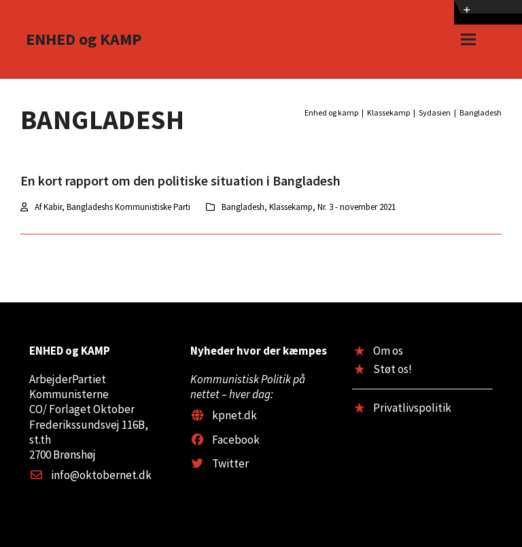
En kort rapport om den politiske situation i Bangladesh (180, 180)
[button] (468, 40)
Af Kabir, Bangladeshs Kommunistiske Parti (112, 207)
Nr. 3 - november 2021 (356, 207)
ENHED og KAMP (83, 39)
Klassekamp (291, 207)
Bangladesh (243, 207)
